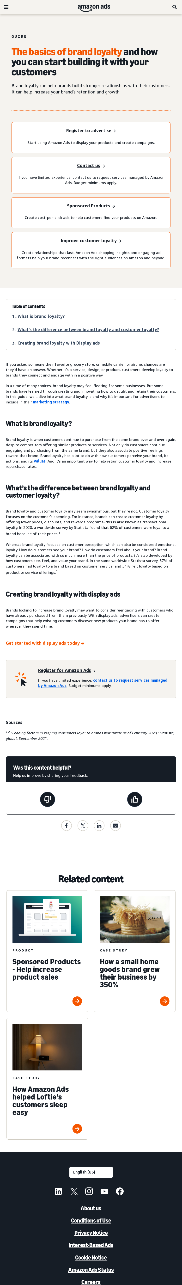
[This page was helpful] (134, 800)
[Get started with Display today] (45, 643)
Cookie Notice (91, 1257)
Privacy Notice (91, 1232)
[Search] (174, 7)
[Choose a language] (91, 1172)
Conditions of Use (91, 1220)
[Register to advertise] (91, 131)
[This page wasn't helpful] (47, 800)
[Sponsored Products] (91, 206)
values (40, 461)
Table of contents (28, 306)
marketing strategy (51, 402)
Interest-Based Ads (91, 1245)
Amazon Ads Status (91, 1269)
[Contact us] (91, 166)
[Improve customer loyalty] (91, 241)
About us (91, 1208)
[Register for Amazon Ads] (67, 671)
